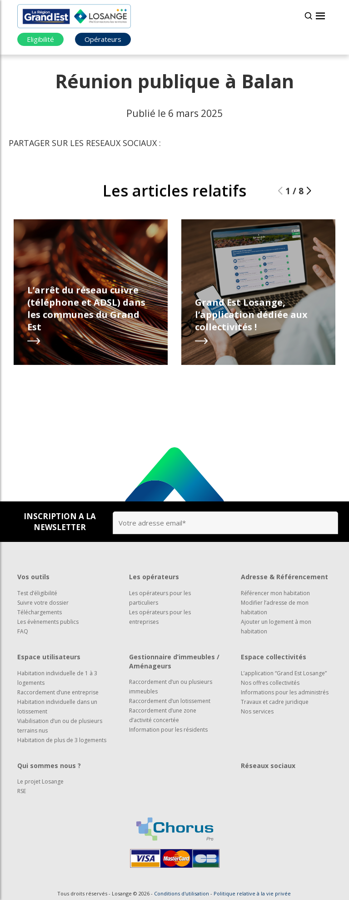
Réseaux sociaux (268, 765)
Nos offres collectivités (270, 683)
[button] (309, 191)
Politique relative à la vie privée (252, 893)
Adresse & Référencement (284, 576)
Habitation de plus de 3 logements (61, 740)
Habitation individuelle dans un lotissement (57, 706)
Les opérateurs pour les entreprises (160, 617)
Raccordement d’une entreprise (58, 692)
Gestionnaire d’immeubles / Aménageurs (174, 661)
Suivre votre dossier (43, 603)
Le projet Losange (40, 781)
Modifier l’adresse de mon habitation (275, 607)
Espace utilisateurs (48, 656)
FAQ (22, 631)
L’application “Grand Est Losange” (284, 673)
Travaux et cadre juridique (275, 702)
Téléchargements (39, 612)
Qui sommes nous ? (49, 765)
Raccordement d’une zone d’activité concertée (162, 715)
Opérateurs (103, 39)
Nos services (257, 711)
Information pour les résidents (168, 729)
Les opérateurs (154, 576)
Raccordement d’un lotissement (169, 701)
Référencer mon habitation (275, 593)
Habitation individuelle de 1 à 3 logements (57, 678)
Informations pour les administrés (285, 692)
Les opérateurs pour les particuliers (160, 598)
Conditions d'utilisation (181, 893)
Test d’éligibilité (37, 593)
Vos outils (33, 576)
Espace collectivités (273, 656)
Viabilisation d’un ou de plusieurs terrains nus (59, 725)
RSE (21, 791)
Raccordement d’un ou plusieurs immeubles (170, 686)
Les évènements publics (48, 622)
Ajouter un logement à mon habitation (276, 626)
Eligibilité (40, 39)
